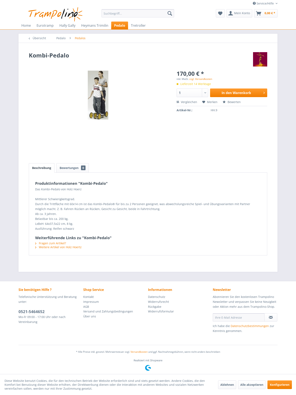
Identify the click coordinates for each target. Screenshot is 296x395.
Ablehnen (227, 385)
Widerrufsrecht (158, 302)
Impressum (91, 302)
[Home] (26, 25)
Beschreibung (41, 168)
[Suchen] (169, 13)
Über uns (89, 316)
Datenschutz (156, 297)
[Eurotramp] (45, 25)
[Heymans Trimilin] (94, 25)
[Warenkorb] (266, 13)
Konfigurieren (279, 385)
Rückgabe (154, 307)
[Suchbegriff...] (138, 13)
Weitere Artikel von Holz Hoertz (58, 247)
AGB (86, 307)
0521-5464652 (31, 311)
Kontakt (88, 297)
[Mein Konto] (239, 13)
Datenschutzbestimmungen (250, 326)
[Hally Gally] (67, 25)
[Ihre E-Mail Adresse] (239, 317)
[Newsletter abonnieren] (270, 317)
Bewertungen (73, 167)
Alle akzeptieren (251, 385)
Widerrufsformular (161, 311)
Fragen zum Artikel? (50, 243)
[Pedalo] (119, 25)
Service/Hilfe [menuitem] (264, 3)
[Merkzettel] (220, 13)
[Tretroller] (138, 25)
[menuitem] (138, 13)
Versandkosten (139, 352)
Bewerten (232, 102)
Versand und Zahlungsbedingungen (108, 311)
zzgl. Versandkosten (200, 79)
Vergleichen (187, 102)
